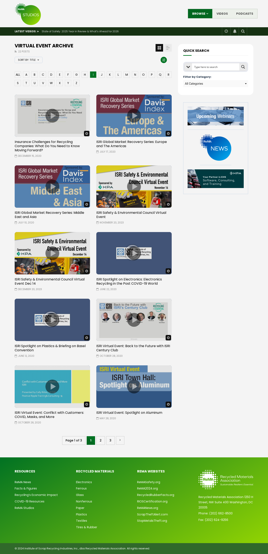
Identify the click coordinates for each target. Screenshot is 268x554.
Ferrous (81, 488)
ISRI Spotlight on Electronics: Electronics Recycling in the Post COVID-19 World (129, 281)
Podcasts (244, 14)
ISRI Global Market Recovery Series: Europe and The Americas (131, 143)
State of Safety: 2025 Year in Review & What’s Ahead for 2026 (80, 31)
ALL (18, 75)
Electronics (84, 482)
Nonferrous (84, 501)
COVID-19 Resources (29, 501)
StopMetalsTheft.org (152, 521)
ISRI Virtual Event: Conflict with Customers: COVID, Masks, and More (49, 414)
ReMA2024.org (147, 488)
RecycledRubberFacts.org (155, 495)
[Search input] (215, 67)
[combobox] (215, 83)
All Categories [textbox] (194, 83)
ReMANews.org (147, 508)
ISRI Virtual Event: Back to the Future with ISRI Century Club (133, 348)
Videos (222, 14)
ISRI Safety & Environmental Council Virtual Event (131, 214)
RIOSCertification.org (152, 501)
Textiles (81, 521)
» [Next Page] (120, 440)
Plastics (81, 514)
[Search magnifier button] (243, 67)
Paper (80, 508)
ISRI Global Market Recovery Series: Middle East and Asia (49, 214)
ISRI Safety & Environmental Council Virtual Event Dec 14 (50, 281)
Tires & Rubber (86, 527)
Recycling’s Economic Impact (36, 495)
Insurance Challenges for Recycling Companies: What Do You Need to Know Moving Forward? (47, 146)
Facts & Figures (26, 488)
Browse (198, 14)
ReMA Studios (24, 508)
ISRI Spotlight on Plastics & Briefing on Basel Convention (50, 348)
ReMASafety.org (148, 482)
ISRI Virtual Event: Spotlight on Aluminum (129, 412)
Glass (80, 495)
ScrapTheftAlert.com (152, 514)
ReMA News (23, 482)
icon (52, 116)
